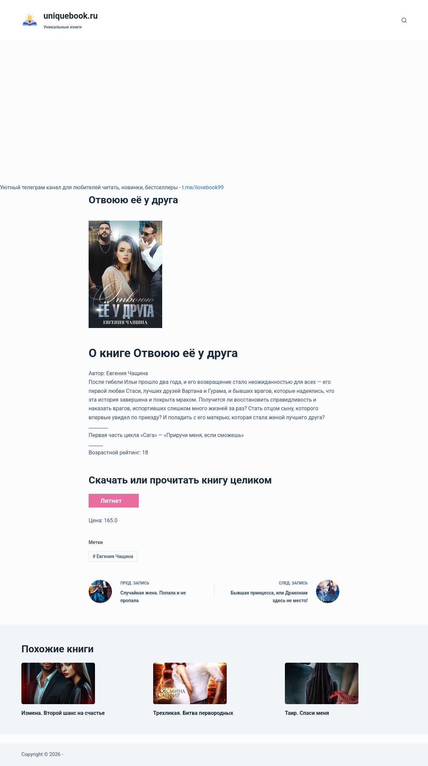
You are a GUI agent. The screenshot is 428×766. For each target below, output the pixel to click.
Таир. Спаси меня (307, 713)
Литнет (111, 501)
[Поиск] (404, 20)
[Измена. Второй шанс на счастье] (58, 683)
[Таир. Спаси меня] (321, 683)
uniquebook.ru (70, 16)
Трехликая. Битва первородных (193, 713)
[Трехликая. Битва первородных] (190, 683)
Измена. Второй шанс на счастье (63, 713)
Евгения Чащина (113, 556)
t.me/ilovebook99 (203, 187)
